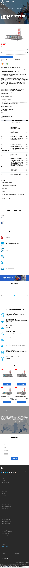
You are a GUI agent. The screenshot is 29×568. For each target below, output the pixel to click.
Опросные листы (4, 537)
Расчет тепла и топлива (5, 517)
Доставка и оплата (18, 553)
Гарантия (3, 554)
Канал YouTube (4, 493)
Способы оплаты (17, 59)
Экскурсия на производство (10, 268)
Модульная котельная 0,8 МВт (20, 396)
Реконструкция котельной (6, 533)
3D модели (3, 544)
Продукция (4, 497)
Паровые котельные (5, 502)
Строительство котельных (6, 525)
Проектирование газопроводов (7, 521)
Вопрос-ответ (4, 540)
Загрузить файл (12, 454)
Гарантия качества (5, 62)
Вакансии (3, 480)
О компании (4, 474)
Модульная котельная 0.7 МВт (6, 396)
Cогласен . (13, 455)
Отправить (14, 458)
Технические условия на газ (6, 519)
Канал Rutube (4, 495)
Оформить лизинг (4, 59)
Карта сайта (16, 554)
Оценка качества (4, 484)
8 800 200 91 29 (4, 4)
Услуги (3, 515)
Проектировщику (5, 535)
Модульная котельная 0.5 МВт (6, 379)
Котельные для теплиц (5, 508)
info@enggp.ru (4, 560)
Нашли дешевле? (5, 46)
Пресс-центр (4, 476)
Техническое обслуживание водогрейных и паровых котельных (7, 531)
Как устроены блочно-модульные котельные (12, 243)
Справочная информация (6, 542)
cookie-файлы (6, 566)
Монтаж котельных (5, 528)
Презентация (8, 237)
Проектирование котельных (6, 523)
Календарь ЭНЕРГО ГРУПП (6, 491)
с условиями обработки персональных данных (15, 455)
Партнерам (3, 478)
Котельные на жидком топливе (6, 506)
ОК (26, 566)
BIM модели (3, 548)
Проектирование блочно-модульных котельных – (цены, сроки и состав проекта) (16, 250)
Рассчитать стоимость (4, 69)
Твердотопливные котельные (6, 504)
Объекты (3, 553)
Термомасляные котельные (6, 510)
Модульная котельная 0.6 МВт (20, 379)
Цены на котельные (5, 546)
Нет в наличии (7, 384)
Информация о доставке (5, 60)
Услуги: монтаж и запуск (19, 60)
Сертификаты (4, 489)
